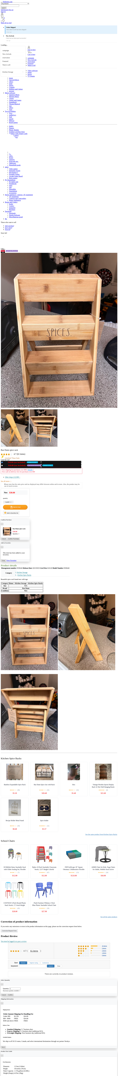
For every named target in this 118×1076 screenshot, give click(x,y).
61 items (34, 951)
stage (10, 83)
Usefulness (45, 963)
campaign (5, 50)
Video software (33, 71)
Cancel (4, 539)
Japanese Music (14, 95)
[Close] (2, 524)
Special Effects (14, 80)
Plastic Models (14, 130)
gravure (11, 91)
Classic (11, 98)
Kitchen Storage (7, 72)
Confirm (10, 995)
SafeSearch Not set (7, 10)
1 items (104, 953)
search (4, 8)
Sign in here (32, 50)
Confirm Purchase (13, 539)
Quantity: (6, 988)
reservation (6, 58)
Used (28, 465)
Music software (10, 93)
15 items (104, 946)
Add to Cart (15, 507)
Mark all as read (6, 23)
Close (3, 560)
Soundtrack (13, 102)
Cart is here (31, 54)
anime (30, 72)
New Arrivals (6, 54)
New (21, 462)
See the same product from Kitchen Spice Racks (101, 834)
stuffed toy (12, 115)
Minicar (11, 121)
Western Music (14, 96)
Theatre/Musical (14, 104)
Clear (58, 966)
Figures (11, 128)
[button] (59, 20)
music (11, 78)
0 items (104, 955)
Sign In (3, 12)
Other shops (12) (12, 477)
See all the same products (108, 917)
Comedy (12, 87)
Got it (3, 1047)
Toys (10, 113)
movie (30, 74)
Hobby (11, 126)
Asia (10, 109)
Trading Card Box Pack (17, 132)
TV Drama (31, 76)
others (11, 82)
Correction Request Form (9, 931)
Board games (13, 122)
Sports (11, 85)
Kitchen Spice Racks (24, 575)
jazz (10, 106)
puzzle (11, 119)
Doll (10, 117)
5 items (104, 948)
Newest (23, 963)
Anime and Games (15, 100)
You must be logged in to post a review (14, 941)
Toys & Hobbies (10, 111)
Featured (5, 61)
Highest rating (34, 963)
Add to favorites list (11, 513)
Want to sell (6, 65)
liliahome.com (7, 2)
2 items (104, 950)
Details (30, 470)
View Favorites (11, 560)
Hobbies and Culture (16, 89)
